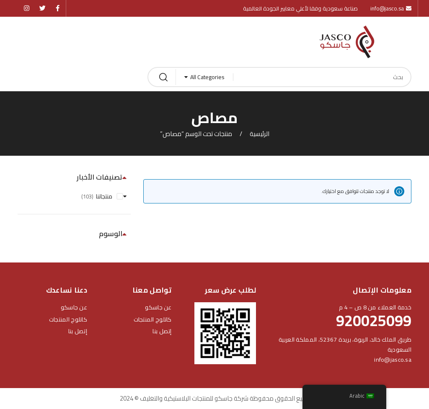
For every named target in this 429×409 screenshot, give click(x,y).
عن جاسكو (158, 307)
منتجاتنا (104, 196)
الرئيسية (259, 134)
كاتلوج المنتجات (153, 319)
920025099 (373, 320)
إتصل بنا (161, 331)
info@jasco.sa (392, 359)
